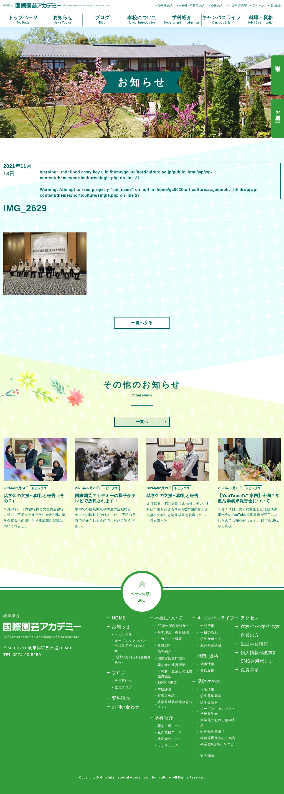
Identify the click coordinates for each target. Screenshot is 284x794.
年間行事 (207, 626)
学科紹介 (164, 717)
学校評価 (165, 689)
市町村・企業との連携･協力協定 (176, 673)
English (276, 5)
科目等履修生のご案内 (217, 738)
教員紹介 (165, 645)
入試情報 (207, 689)
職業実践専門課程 (172, 658)
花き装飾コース (170, 732)
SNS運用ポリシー (259, 661)
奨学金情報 (209, 703)
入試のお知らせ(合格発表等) (133, 659)
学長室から (123, 681)
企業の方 (217, 5)
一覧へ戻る (142, 322)
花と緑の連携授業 (172, 665)
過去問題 (207, 756)
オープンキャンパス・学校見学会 (217, 711)
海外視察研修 (210, 645)
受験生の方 (165, 5)
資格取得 (207, 671)
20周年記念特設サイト (175, 626)
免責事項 (249, 669)
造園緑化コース (170, 739)
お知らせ (121, 626)
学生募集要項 (210, 696)
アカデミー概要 (170, 639)
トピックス (123, 634)
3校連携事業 (167, 683)
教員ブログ (123, 687)
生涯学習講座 (238, 5)
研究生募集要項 (212, 731)
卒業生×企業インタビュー (218, 746)
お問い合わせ (126, 706)
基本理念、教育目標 (173, 632)
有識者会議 (166, 696)
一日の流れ (209, 632)
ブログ (119, 672)
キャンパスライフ (215, 617)
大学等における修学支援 (217, 722)
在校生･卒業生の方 (192, 5)
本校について (168, 617)
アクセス (259, 5)
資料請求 (121, 697)
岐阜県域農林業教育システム (175, 704)
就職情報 (207, 664)
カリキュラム (168, 745)
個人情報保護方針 (258, 652)
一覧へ (142, 421)
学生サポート (210, 639)
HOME (119, 617)
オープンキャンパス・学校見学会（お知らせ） (132, 646)
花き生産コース (170, 726)
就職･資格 (207, 656)
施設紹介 (165, 652)
